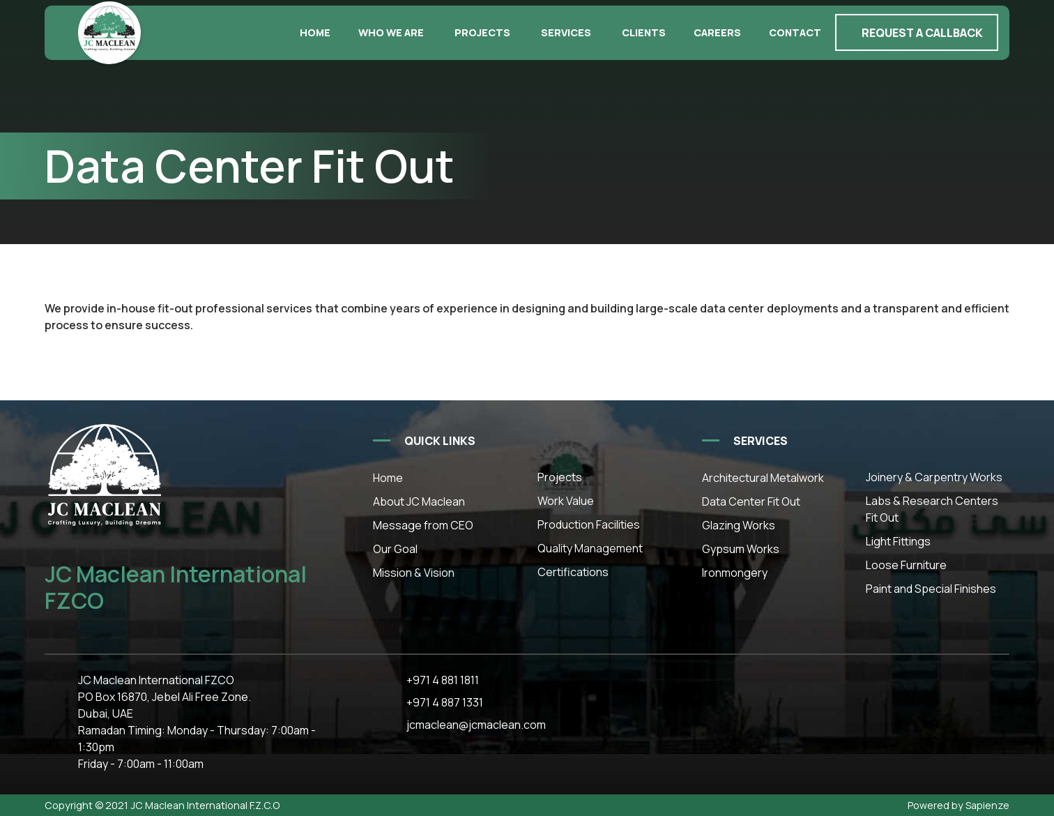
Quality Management (590, 548)
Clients (644, 32)
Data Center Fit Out (751, 501)
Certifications (573, 572)
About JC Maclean (419, 501)
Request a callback (922, 32)
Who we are (391, 32)
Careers (717, 32)
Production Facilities (588, 524)
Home (315, 32)
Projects (482, 32)
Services (566, 32)
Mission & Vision (414, 572)
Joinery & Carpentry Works (934, 477)
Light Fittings (898, 541)
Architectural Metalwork (763, 477)
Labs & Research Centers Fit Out (932, 509)
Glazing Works (738, 525)
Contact (795, 32)
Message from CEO (423, 525)
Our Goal (395, 549)
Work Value (565, 500)
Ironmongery (734, 572)
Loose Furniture (906, 565)
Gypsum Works (740, 549)
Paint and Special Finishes (931, 588)
